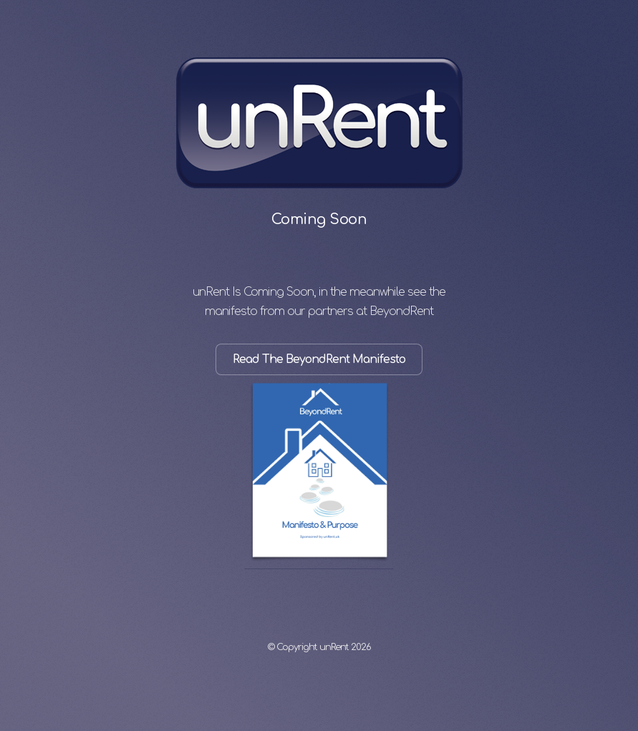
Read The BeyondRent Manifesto (319, 359)
